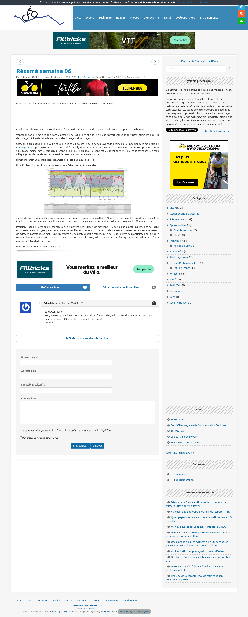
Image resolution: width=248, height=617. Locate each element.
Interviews (175, 291)
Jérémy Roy (177, 431)
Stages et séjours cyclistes (184, 213)
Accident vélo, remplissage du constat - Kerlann (198, 551)
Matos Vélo (177, 419)
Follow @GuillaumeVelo (215, 131)
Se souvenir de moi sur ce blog (40, 438)
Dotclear (93, 608)
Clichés (177, 235)
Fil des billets (178, 474)
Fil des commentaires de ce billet (87, 338)
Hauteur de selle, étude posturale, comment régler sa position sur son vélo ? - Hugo (199, 534)
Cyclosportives (178, 225)
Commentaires (64, 287)
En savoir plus (186, 2)
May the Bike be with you (185, 442)
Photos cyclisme (179, 257)
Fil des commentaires (182, 479)
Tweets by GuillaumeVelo (180, 453)
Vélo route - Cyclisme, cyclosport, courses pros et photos (39, 17)
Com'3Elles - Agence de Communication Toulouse (198, 425)
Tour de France (181, 268)
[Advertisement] (87, 116)
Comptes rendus (182, 230)
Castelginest (23, 147)
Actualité (175, 273)
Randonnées (176, 251)
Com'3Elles (110, 611)
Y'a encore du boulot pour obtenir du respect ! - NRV (201, 511)
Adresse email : (29, 371)
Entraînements (86, 77)
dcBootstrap (55, 611)
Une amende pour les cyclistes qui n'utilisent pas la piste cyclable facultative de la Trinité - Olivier (197, 543)
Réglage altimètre (183, 245)
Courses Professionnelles (184, 263)
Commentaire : (29, 398)
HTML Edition (71, 611)
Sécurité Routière (179, 302)
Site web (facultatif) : (33, 384)
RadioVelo (175, 285)
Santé (173, 279)
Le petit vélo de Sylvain (184, 436)
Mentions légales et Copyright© (134, 611)
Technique (175, 240)
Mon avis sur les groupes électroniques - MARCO (198, 526)
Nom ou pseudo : (30, 357)
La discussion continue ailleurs (129, 287)
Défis (172, 297)
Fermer (203, 2)
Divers (173, 208)
